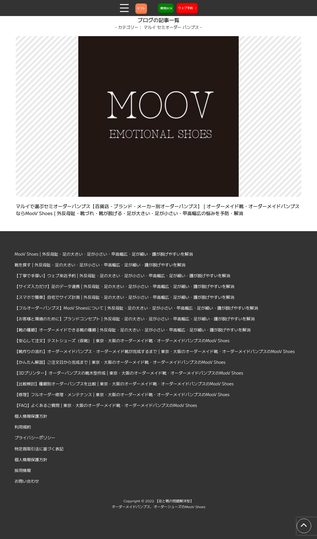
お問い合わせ (27, 481)
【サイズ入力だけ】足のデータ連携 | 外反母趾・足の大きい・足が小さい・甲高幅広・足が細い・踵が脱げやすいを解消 (124, 286)
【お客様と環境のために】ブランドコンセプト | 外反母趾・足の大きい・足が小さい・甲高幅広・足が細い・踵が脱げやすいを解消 (135, 319)
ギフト (141, 8)
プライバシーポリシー (35, 437)
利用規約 (23, 427)
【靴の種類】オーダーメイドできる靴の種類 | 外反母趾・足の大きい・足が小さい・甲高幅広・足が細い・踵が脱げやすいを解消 (133, 330)
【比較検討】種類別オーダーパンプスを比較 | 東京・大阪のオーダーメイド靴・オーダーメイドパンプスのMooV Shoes (124, 384)
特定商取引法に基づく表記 (39, 449)
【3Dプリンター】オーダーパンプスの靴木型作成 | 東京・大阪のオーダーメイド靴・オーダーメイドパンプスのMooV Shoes (129, 373)
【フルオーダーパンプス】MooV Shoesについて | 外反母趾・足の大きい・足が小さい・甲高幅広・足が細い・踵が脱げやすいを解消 (136, 308)
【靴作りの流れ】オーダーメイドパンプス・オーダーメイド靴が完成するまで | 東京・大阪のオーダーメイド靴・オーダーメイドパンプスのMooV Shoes (155, 351)
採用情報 (23, 470)
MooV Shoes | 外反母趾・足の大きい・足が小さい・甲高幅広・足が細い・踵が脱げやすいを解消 (104, 254)
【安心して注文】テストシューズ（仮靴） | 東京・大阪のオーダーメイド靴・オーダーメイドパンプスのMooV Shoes (122, 340)
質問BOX (166, 8)
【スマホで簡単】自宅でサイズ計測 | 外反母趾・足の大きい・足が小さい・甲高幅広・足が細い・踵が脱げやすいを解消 (124, 297)
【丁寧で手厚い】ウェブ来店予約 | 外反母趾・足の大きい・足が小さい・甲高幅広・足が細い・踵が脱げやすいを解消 (122, 275)
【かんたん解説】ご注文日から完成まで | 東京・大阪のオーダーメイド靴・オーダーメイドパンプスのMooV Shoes (120, 362)
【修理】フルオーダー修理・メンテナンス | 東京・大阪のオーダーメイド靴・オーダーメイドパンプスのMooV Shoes (122, 394)
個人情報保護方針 (31, 416)
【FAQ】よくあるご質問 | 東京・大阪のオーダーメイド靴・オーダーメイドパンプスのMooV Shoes (106, 405)
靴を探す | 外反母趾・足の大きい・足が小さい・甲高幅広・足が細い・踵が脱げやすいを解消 (100, 265)
